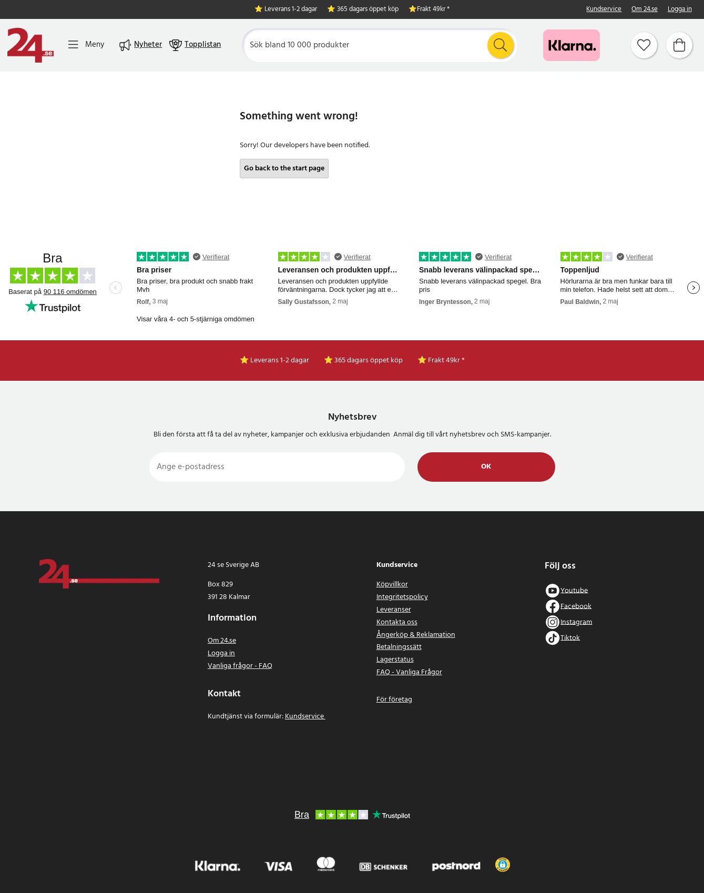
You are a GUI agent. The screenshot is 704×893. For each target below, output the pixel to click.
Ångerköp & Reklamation (415, 635)
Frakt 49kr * (433, 10)
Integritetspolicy (402, 597)
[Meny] (86, 45)
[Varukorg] (679, 45)
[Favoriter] (644, 45)
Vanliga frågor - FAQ (240, 666)
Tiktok (570, 638)
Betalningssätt (399, 647)
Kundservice (603, 10)
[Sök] (379, 45)
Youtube (574, 590)
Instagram (576, 622)
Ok (486, 467)
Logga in (680, 10)
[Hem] (30, 45)
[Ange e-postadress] (277, 467)
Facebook (575, 606)
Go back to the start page (284, 169)
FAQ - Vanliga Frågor (409, 672)
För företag (394, 700)
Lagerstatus (395, 660)
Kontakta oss (396, 622)
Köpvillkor (392, 585)
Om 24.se (644, 10)
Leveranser (393, 610)
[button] (502, 864)
